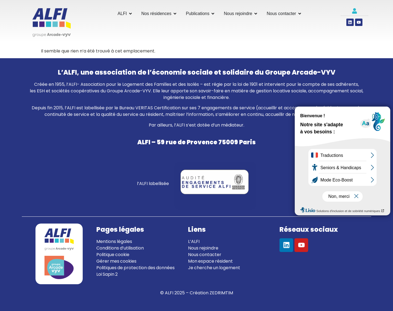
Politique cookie (112, 254)
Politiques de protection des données (135, 268)
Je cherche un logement (214, 268)
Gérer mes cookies (116, 261)
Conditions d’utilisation (120, 248)
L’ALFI (194, 241)
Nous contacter (204, 254)
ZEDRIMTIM (221, 293)
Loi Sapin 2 (107, 274)
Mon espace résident (210, 261)
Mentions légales (114, 241)
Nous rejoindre (203, 248)
